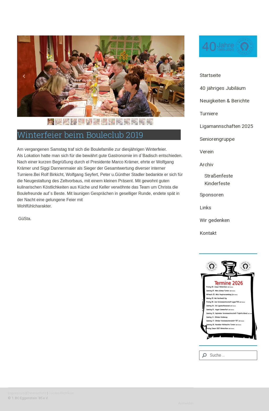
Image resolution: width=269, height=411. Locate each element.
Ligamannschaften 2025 (226, 126)
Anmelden (186, 403)
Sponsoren (212, 195)
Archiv (206, 165)
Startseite (210, 75)
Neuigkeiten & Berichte (224, 101)
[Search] (228, 355)
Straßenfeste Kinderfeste (218, 179)
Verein (207, 152)
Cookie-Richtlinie (61, 393)
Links (205, 208)
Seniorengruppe (217, 139)
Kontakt (208, 233)
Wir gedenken (215, 220)
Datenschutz (36, 393)
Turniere (209, 114)
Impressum (16, 393)
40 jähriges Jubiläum (223, 88)
